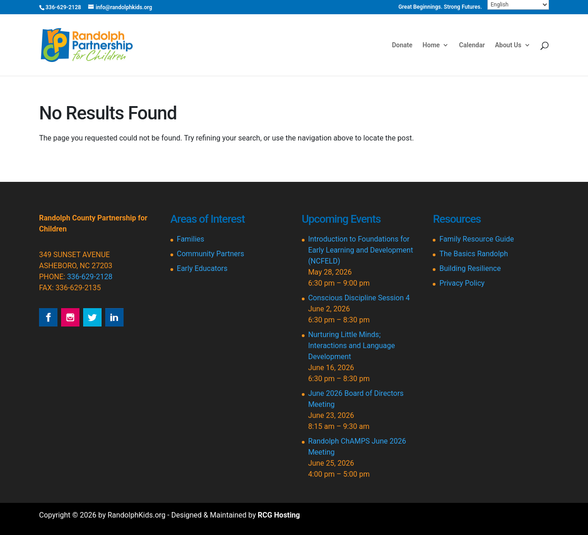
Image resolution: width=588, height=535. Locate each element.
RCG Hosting (279, 515)
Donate (402, 45)
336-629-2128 (90, 276)
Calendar (472, 45)
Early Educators (202, 268)
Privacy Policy (462, 283)
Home (431, 45)
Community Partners (210, 253)
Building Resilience (470, 268)
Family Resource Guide (476, 239)
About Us (508, 45)
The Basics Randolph (473, 253)
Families (190, 239)
